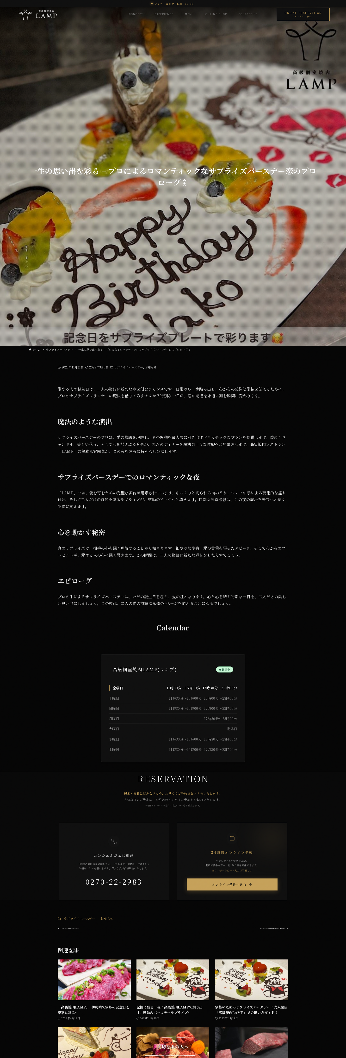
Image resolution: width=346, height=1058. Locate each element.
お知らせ (150, 367)
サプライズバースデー (128, 367)
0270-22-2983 (114, 881)
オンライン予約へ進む (232, 884)
